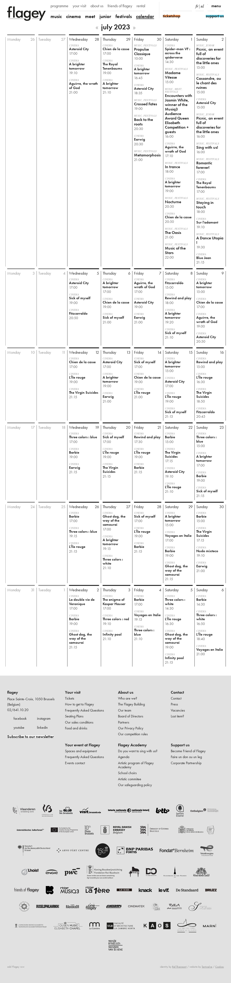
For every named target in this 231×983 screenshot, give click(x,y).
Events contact (75, 763)
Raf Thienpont (179, 967)
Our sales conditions (79, 722)
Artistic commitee (129, 779)
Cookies (219, 967)
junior (105, 16)
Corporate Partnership (186, 763)
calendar (145, 16)
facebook (20, 718)
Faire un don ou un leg (186, 756)
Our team (124, 710)
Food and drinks (76, 728)
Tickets (69, 698)
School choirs (127, 773)
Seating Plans (74, 716)
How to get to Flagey (79, 704)
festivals (124, 16)
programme (59, 6)
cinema (73, 16)
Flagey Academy (132, 745)
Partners (123, 722)
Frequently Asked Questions (84, 710)
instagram (44, 718)
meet (90, 16)
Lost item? (177, 716)
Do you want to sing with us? (137, 751)
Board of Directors (130, 716)
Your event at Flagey (82, 745)
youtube (19, 727)
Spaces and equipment (81, 751)
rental (140, 6)
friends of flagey (120, 6)
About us (125, 692)
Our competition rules (133, 734)
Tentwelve (207, 967)
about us (96, 6)
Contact (177, 692)
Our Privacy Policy (130, 728)
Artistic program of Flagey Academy (136, 765)
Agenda (123, 756)
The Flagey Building (131, 704)
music (56, 16)
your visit (79, 6)
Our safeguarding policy (135, 785)
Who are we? (127, 698)
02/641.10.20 (17, 709)
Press (174, 704)
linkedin (42, 727)
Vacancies (178, 710)
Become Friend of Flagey (188, 751)
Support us (180, 745)
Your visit (73, 692)
